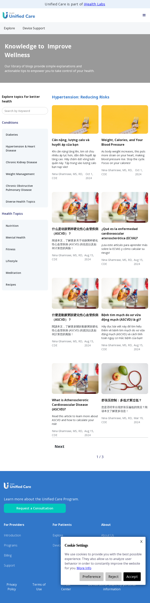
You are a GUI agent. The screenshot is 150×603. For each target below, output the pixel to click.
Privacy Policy (12, 586)
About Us (107, 535)
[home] (18, 15)
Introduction (12, 535)
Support (9, 565)
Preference (91, 576)
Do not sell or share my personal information (112, 586)
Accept (132, 576)
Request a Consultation (34, 508)
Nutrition (12, 225)
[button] (144, 15)
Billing (8, 555)
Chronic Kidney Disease (21, 162)
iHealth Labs (94, 4)
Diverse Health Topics (20, 201)
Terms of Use (39, 586)
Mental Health (15, 237)
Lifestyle (11, 261)
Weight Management (20, 174)
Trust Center (66, 586)
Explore (58, 535)
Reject (113, 576)
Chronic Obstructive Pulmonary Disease (19, 188)
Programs (10, 545)
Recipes (11, 284)
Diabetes (12, 134)
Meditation (13, 273)
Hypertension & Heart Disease (20, 148)
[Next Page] (59, 446)
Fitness (10, 249)
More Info (84, 568)
